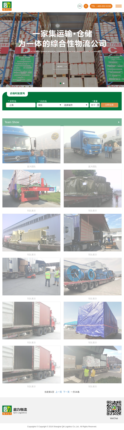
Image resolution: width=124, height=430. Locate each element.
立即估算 (109, 105)
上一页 (58, 392)
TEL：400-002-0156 (101, 6)
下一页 (66, 392)
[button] (60, 83)
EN (80, 6)
